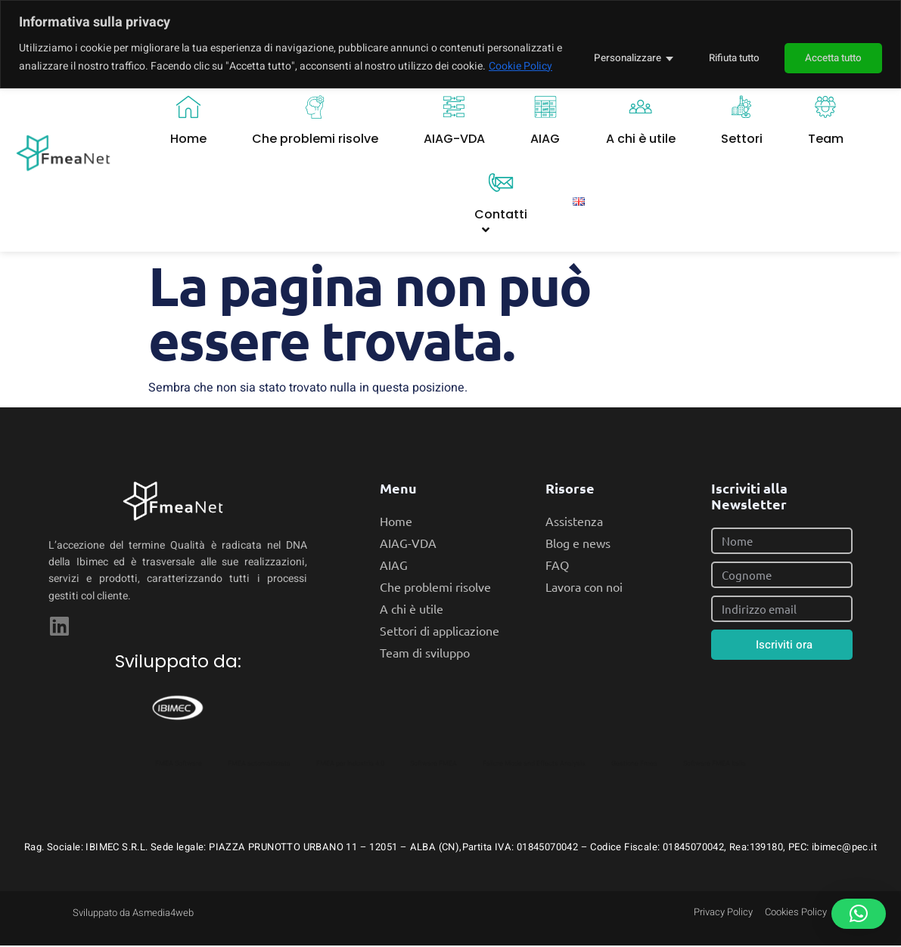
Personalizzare (612, 66)
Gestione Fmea (634, 764)
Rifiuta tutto (724, 66)
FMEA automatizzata (259, 764)
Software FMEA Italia (714, 764)
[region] (450, 53)
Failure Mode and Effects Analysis (534, 764)
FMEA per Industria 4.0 (350, 764)
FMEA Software (178, 764)
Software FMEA (433, 764)
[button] (858, 914)
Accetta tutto (831, 66)
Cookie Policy (88, 84)
